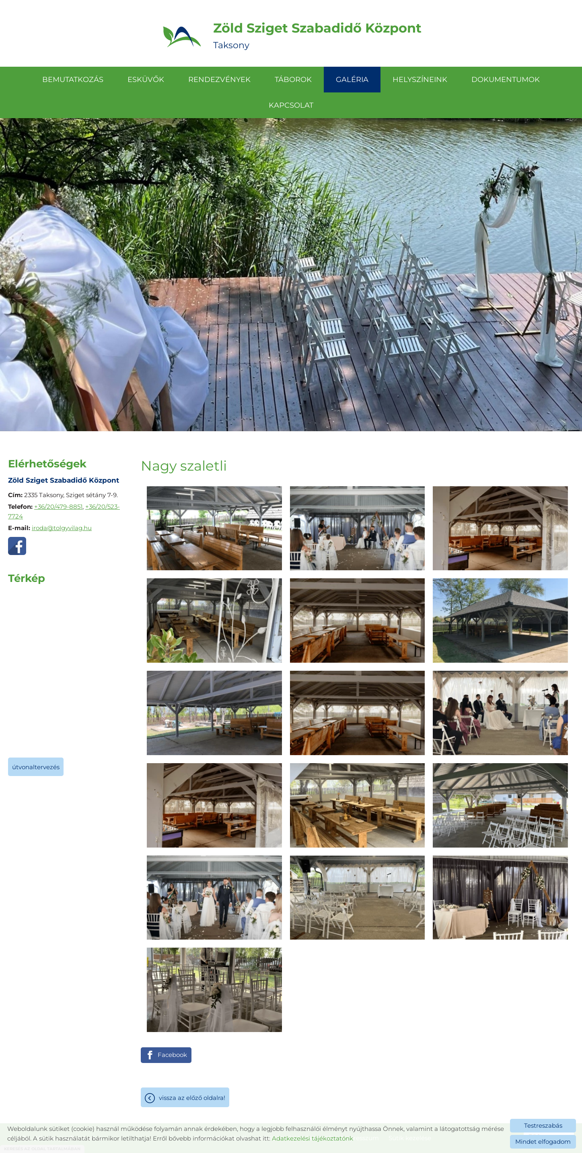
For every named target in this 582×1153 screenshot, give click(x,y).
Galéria (352, 79)
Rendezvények (219, 79)
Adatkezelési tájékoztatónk (312, 1138)
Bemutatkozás (72, 79)
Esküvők (146, 79)
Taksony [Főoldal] (317, 35)
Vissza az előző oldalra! (192, 1098)
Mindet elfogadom (543, 1141)
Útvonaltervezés (36, 767)
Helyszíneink (420, 79)
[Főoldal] (182, 35)
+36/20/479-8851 (58, 506)
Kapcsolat (291, 105)
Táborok (293, 79)
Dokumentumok (505, 79)
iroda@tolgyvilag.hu (62, 528)
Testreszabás (543, 1125)
